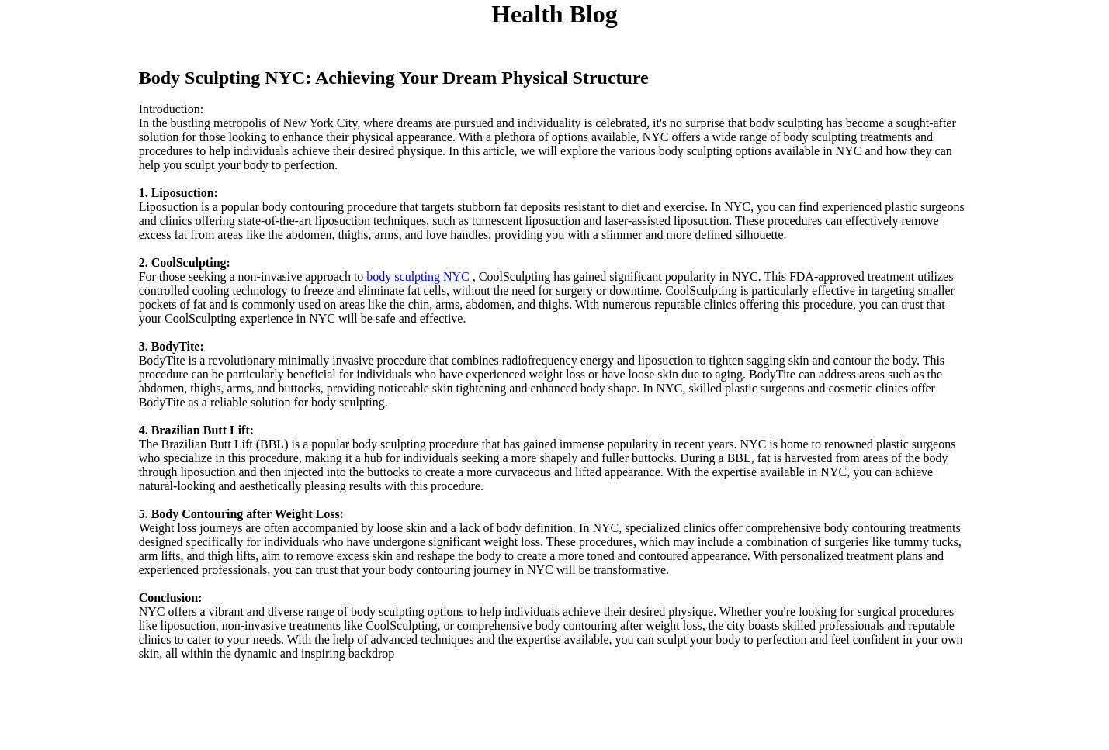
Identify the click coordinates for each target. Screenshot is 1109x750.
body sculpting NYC (419, 276)
